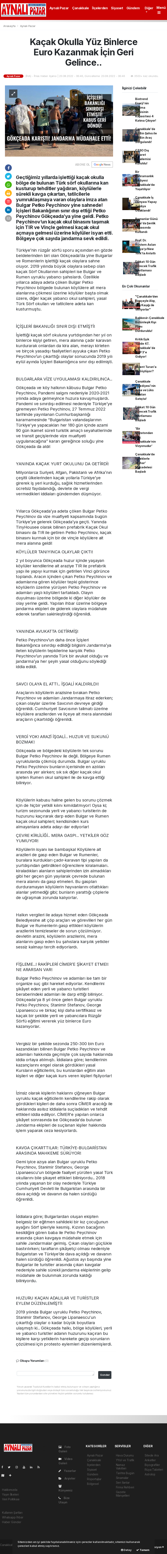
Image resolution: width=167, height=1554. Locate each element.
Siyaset (117, 8)
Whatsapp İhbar (12, 1517)
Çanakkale (80, 8)
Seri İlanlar (123, 1482)
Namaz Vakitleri (121, 1466)
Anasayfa (9, 26)
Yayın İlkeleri (10, 1494)
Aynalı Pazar (59, 8)
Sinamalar (122, 1478)
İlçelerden (100, 8)
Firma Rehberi (125, 1487)
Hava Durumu (125, 1455)
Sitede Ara (152, 1455)
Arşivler (66, 1478)
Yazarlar (67, 1471)
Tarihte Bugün (125, 1473)
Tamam (142, 1550)
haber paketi (8, 1549)
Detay (126, 1550)
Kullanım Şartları (12, 1512)
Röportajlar (94, 1479)
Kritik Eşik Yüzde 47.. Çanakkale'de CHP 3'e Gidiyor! (145, 347)
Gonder (105, 1374)
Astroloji (150, 1474)
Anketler (150, 1460)
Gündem (133, 8)
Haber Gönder (11, 1522)
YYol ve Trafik (125, 1460)
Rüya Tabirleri (154, 1469)
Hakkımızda (9, 1489)
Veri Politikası (10, 1499)
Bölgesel (93, 1483)
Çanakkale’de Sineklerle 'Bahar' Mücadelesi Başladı (145, 462)
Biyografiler (152, 1465)
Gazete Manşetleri (123, 1493)
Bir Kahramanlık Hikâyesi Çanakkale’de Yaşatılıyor (145, 180)
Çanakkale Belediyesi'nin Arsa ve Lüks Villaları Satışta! (145, 390)
